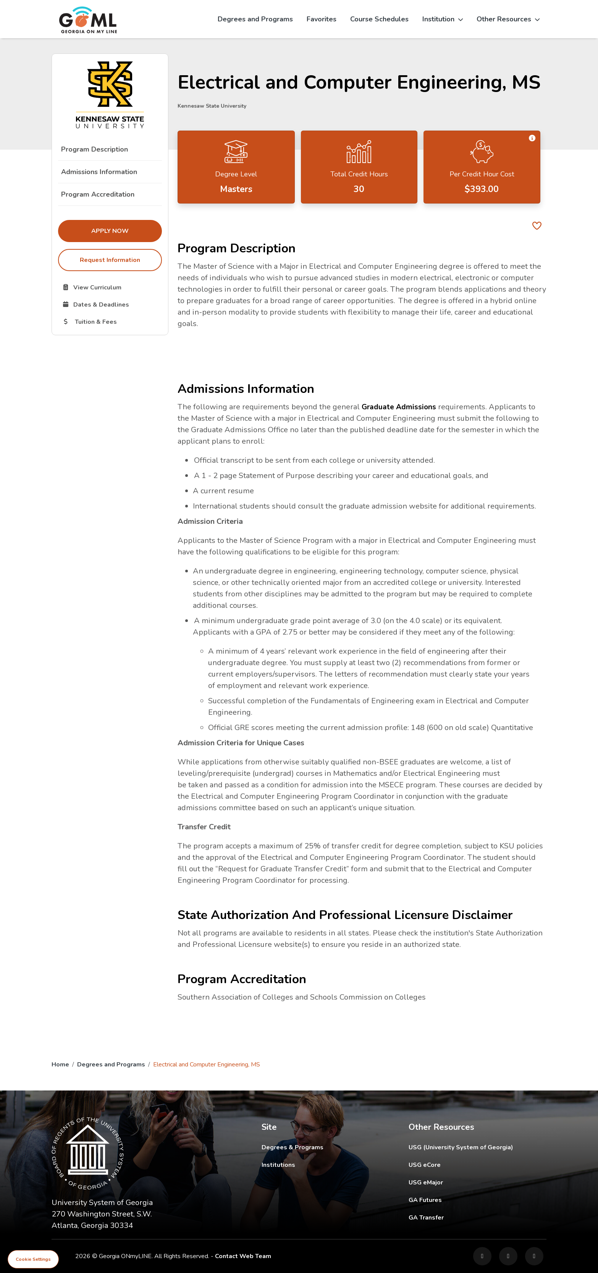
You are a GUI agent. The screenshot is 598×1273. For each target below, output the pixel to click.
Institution (442, 19)
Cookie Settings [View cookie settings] (33, 1259)
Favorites (321, 19)
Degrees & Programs (292, 1147)
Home (60, 1064)
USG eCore (469, 1164)
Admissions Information (99, 171)
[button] (531, 138)
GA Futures (477, 1199)
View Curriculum (111, 287)
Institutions (278, 1165)
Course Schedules (379, 19)
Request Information (110, 260)
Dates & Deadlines (111, 304)
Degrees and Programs (255, 19)
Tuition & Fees (111, 321)
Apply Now (126, 230)
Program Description (94, 149)
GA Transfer (477, 1217)
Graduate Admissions (400, 407)
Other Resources (508, 19)
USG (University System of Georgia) (467, 1147)
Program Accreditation (97, 194)
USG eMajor (470, 1182)
